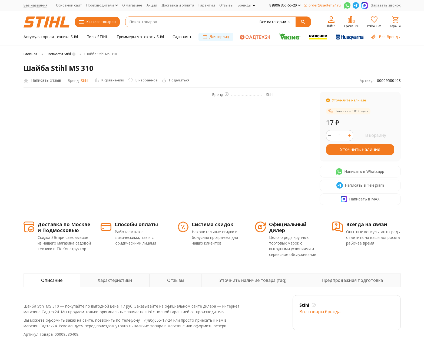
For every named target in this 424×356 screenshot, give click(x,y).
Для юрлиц (216, 36)
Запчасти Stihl (59, 53)
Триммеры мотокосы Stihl (140, 36)
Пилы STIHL (97, 36)
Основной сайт (69, 5)
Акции (152, 5)
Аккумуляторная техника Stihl (51, 36)
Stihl (84, 80)
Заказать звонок (386, 5)
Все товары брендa (319, 312)
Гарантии (206, 5)
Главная (31, 53)
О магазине (132, 5)
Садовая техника (188, 36)
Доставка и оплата (177, 5)
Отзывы (226, 5)
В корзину (375, 135)
